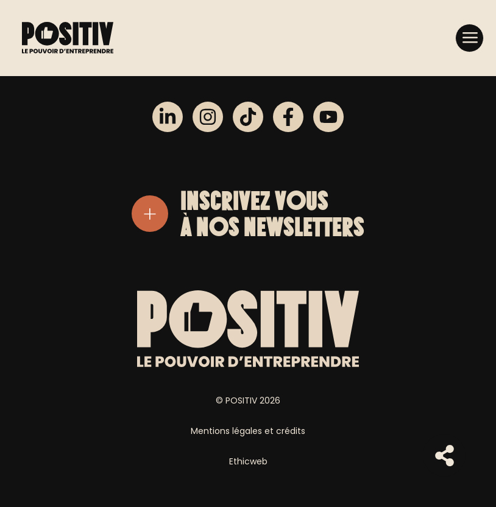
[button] (469, 37)
